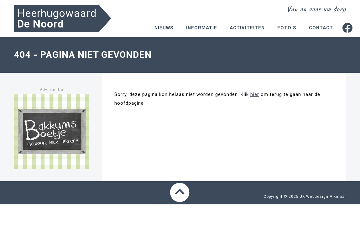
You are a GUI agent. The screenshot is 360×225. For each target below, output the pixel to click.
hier (254, 94)
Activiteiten (247, 28)
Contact (321, 28)
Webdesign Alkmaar (326, 196)
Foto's (286, 28)
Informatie (201, 28)
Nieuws (164, 28)
